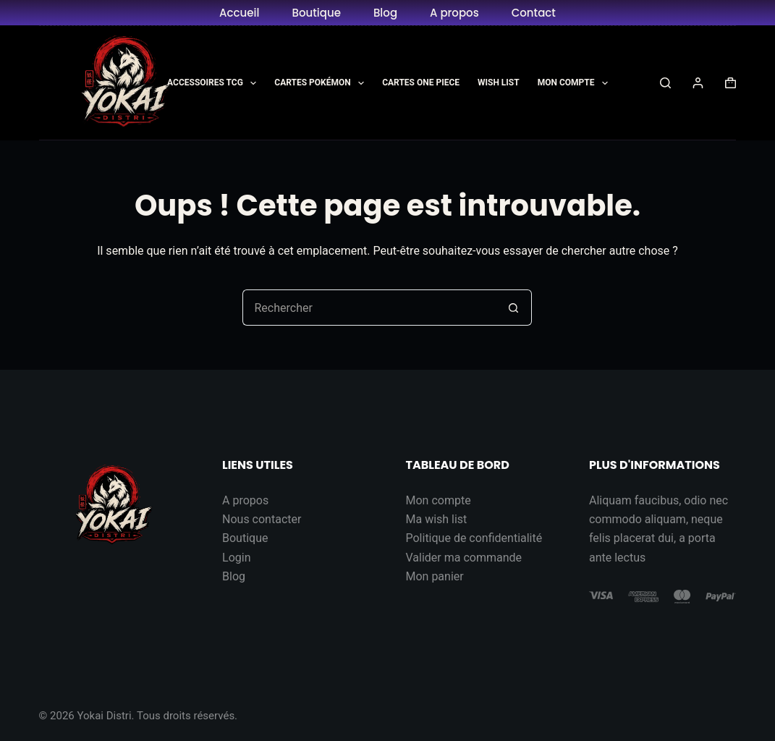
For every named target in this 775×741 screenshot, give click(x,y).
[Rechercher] (665, 82)
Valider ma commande (463, 557)
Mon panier (434, 576)
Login (236, 557)
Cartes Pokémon (322, 83)
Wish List (499, 82)
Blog (385, 12)
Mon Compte (576, 83)
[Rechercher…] (369, 307)
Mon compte (437, 500)
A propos (454, 12)
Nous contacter (261, 519)
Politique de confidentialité (473, 538)
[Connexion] (698, 82)
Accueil (239, 12)
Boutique (316, 12)
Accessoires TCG (214, 83)
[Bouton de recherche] (514, 307)
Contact (534, 12)
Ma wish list (436, 519)
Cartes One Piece (421, 82)
